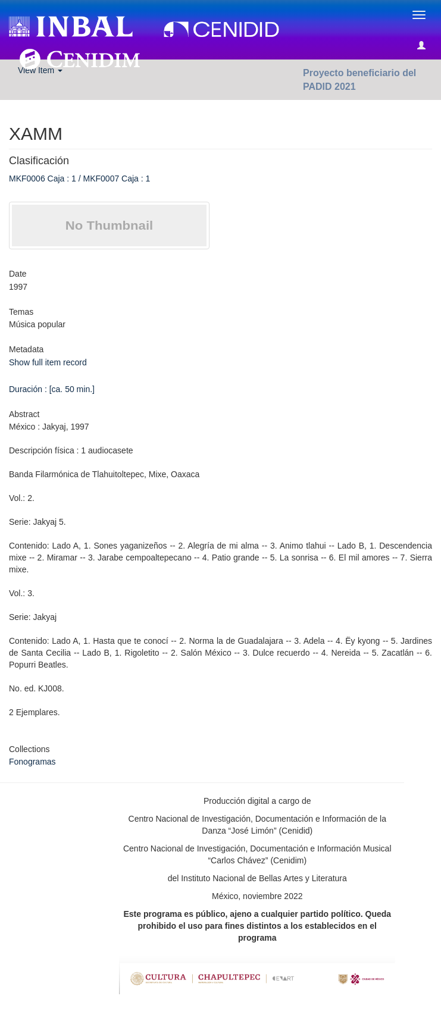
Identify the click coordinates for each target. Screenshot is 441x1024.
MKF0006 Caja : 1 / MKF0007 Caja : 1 (79, 178)
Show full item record (48, 362)
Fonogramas (32, 761)
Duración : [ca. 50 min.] (52, 389)
